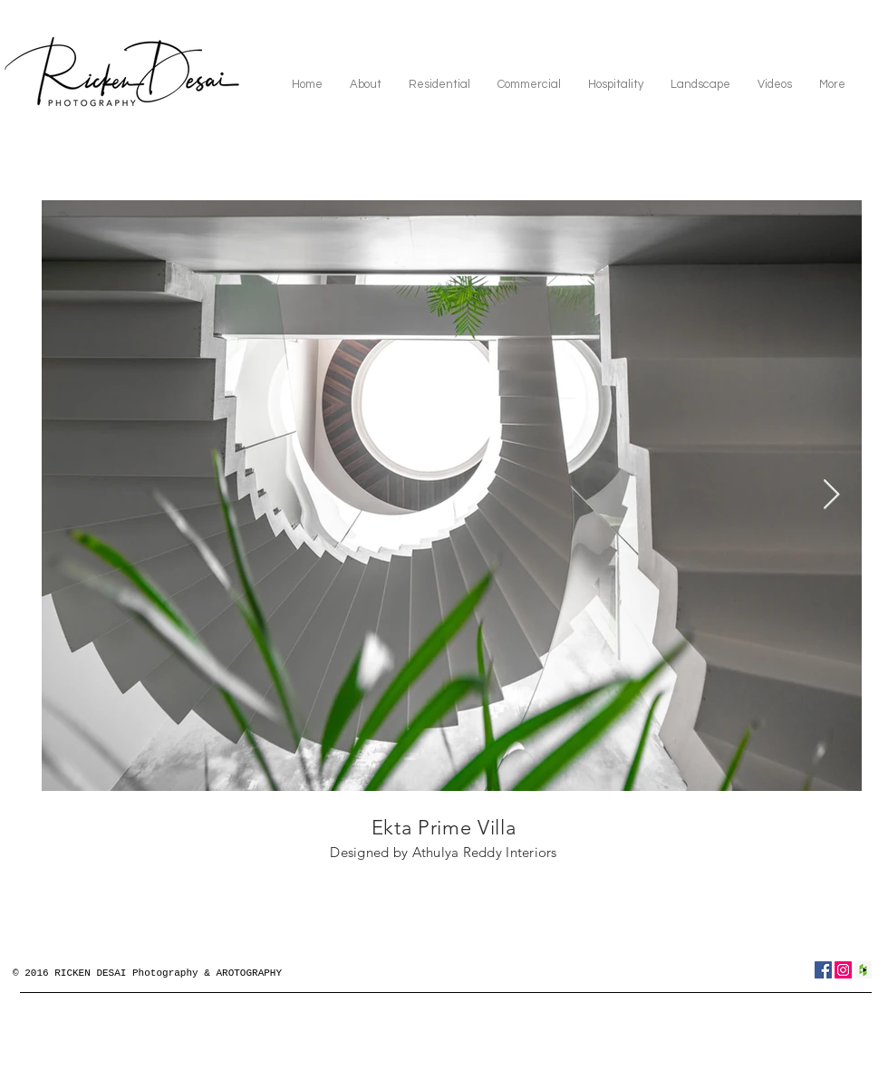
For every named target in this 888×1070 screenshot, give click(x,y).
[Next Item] (831, 495)
